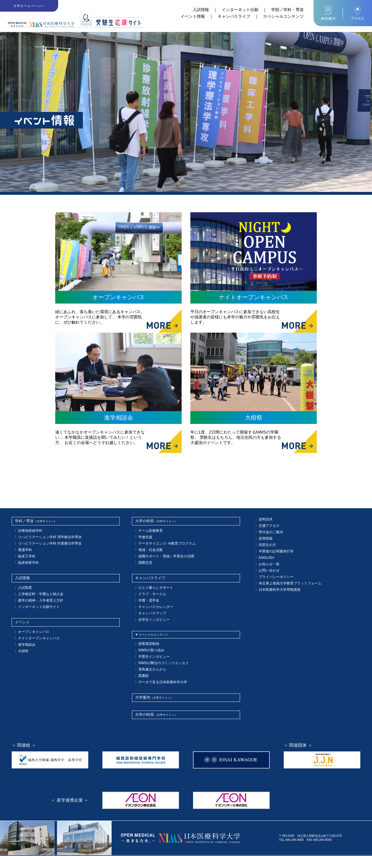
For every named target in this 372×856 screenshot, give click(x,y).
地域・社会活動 (146, 546)
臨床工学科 (23, 551)
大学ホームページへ (29, 6)
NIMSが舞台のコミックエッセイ (157, 647)
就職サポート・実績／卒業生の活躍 (159, 551)
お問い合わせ (265, 563)
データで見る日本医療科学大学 (156, 664)
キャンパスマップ (148, 602)
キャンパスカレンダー (151, 596)
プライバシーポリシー (271, 568)
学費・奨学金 (145, 591)
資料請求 (262, 518)
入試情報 (201, 9)
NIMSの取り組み (147, 636)
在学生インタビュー (149, 607)
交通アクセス (265, 524)
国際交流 (142, 557)
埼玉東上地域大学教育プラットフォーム (282, 574)
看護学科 (22, 546)
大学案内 (141, 678)
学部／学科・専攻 (287, 9)
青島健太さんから (148, 653)
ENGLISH (263, 552)
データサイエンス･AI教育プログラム (160, 540)
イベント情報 (192, 16)
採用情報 (262, 535)
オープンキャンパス (29, 620)
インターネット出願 (240, 9)
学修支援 (142, 534)
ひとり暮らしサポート (151, 580)
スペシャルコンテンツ (283, 16)
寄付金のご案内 (266, 530)
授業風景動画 (145, 631)
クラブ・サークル (148, 585)
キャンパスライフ (234, 16)
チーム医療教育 (146, 529)
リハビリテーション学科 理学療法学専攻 (43, 534)
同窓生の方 (264, 541)
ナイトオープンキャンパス (33, 625)
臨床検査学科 (25, 557)
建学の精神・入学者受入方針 (35, 591)
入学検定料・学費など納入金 (35, 585)
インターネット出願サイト (33, 596)
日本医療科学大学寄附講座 (274, 579)
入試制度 (22, 580)
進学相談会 (23, 631)
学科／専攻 (22, 520)
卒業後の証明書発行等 (271, 546)
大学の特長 (142, 520)
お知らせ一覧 (265, 557)
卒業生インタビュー (149, 642)
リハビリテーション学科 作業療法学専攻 (43, 540)
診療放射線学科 (26, 529)
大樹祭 (20, 636)
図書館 (140, 658)
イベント (20, 611)
